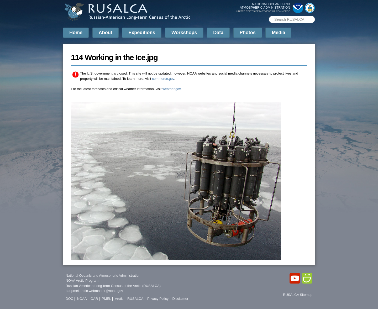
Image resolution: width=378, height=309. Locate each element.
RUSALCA (135, 299)
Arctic (119, 299)
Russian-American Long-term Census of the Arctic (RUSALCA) (113, 286)
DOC (69, 299)
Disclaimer (180, 299)
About (105, 32)
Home (75, 32)
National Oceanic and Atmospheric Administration (103, 275)
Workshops (184, 32)
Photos (248, 32)
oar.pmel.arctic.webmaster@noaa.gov (94, 291)
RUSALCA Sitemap (297, 295)
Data (218, 32)
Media (278, 32)
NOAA (82, 299)
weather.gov (171, 89)
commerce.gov (163, 79)
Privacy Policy (158, 299)
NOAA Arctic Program (82, 280)
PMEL (106, 299)
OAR (94, 299)
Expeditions (141, 32)
